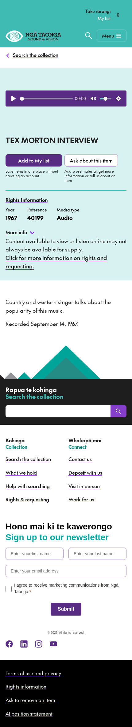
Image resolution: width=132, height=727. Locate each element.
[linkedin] (24, 644)
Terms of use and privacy (33, 673)
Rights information (26, 686)
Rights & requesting (27, 499)
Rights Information (27, 199)
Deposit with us (85, 472)
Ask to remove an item (30, 700)
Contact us (80, 459)
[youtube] (53, 644)
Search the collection (35, 54)
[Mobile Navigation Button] (111, 36)
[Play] (13, 98)
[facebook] (9, 644)
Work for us (81, 499)
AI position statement (29, 713)
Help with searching (28, 486)
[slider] (46, 99)
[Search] (118, 411)
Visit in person (84, 486)
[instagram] (38, 644)
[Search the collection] (88, 36)
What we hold (21, 472)
